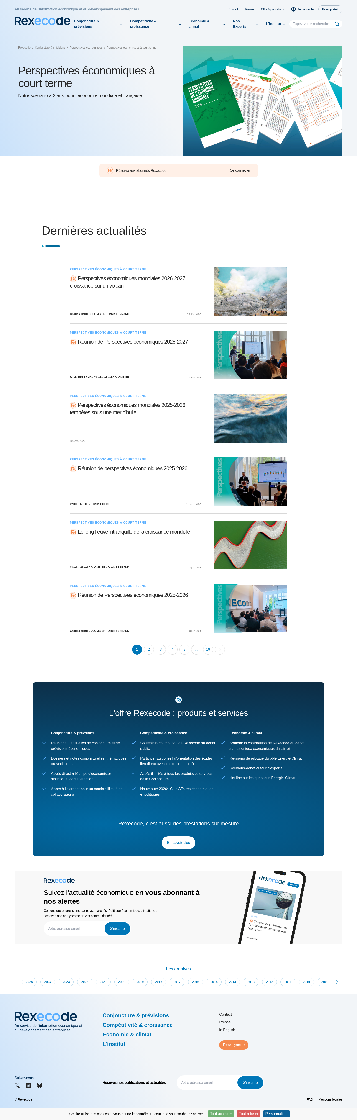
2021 (103, 982)
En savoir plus (178, 843)
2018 (158, 982)
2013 (251, 982)
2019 (140, 982)
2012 (269, 982)
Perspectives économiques (86, 47)
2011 (287, 982)
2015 (214, 982)
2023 (66, 982)
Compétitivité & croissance (143, 23)
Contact (233, 9)
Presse (249, 9)
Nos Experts (239, 23)
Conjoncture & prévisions (86, 23)
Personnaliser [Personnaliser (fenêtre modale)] (276, 1114)
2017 (177, 982)
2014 (232, 982)
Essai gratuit (234, 1045)
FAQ (310, 1099)
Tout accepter (221, 1114)
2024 (47, 982)
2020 (121, 982)
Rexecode (24, 47)
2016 (195, 982)
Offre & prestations (272, 9)
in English (227, 1030)
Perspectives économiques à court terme (131, 47)
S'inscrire (117, 928)
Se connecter (240, 170)
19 (208, 649)
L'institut (273, 24)
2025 (29, 982)
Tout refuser (248, 1114)
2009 (325, 982)
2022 (84, 982)
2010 (306, 982)
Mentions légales (330, 1099)
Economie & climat (199, 23)
